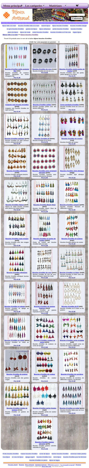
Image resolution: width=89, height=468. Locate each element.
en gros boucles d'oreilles (15, 29)
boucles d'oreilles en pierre (38, 460)
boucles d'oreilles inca (44, 457)
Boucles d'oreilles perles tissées (44, 408)
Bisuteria (21, 464)
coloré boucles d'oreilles (40, 32)
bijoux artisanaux (44, 29)
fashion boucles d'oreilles (60, 454)
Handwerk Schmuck (41, 464)
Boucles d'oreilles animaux (14, 138)
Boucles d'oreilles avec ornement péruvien (44, 171)
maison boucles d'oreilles (29, 454)
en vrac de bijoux (17, 457)
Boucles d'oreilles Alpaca (15, 205)
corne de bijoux (44, 454)
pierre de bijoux (13, 32)
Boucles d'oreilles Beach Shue (44, 205)
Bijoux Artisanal (29, 464)
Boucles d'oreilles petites (42, 105)
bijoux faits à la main (9, 26)
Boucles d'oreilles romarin (69, 205)
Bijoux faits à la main (10, 35)
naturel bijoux (45, 26)
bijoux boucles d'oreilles (60, 26)
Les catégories (33, 5)
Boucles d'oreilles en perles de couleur (44, 239)
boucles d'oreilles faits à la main (28, 26)
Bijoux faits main (46, 466)
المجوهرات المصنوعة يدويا (67, 464)
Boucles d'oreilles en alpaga (15, 306)
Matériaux (55, 5)
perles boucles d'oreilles (61, 29)
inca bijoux (6, 457)
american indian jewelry (78, 454)
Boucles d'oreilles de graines (71, 239)
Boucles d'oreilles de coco (42, 69)
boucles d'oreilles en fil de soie (60, 32)
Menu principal (12, 5)
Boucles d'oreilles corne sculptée (72, 340)
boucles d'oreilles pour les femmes (74, 457)
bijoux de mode (25, 32)
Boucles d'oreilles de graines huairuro (44, 307)
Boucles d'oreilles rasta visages (17, 239)
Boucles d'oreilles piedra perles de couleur (72, 70)
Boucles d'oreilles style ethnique (72, 171)
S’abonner (77, 18)
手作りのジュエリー (53, 464)
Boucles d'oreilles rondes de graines (17, 409)
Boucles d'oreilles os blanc (69, 272)
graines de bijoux (31, 29)
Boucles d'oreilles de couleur (72, 138)
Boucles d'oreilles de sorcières (72, 374)
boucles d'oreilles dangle (78, 26)
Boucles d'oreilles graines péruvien (44, 443)
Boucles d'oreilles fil (41, 138)
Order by (32, 42)
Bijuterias (78, 464)
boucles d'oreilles (76, 29)
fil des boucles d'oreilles (11, 454)
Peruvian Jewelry (13, 464)
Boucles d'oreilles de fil (69, 306)
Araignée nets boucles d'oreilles (17, 105)
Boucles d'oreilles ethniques (17, 171)
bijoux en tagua (54, 460)
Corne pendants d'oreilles (69, 105)
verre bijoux (57, 457)
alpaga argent (30, 457)
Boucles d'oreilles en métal (14, 340)
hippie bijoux (77, 32)
